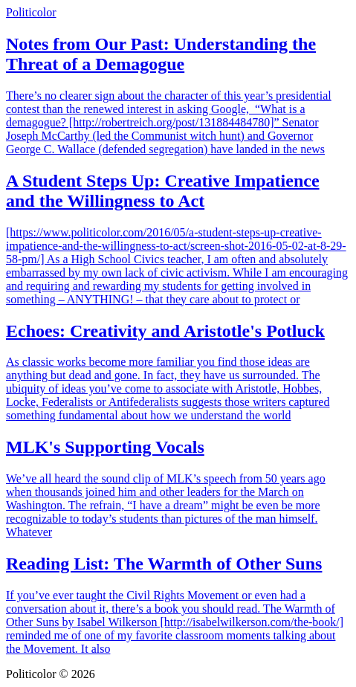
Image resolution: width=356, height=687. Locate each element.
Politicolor (31, 12)
